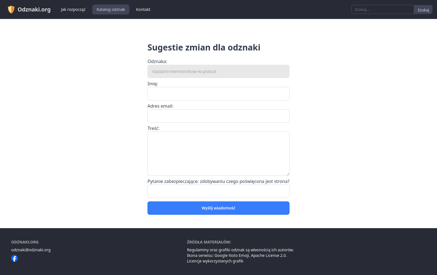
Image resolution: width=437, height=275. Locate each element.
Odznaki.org (29, 9)
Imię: (152, 84)
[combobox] (382, 9)
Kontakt (143, 9)
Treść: (153, 128)
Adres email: (160, 106)
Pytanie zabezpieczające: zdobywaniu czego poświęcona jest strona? (218, 181)
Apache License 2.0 (268, 255)
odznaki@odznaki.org (31, 249)
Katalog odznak (111, 9)
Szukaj (423, 10)
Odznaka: (157, 61)
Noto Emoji (239, 255)
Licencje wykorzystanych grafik (215, 261)
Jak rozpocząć (73, 9)
